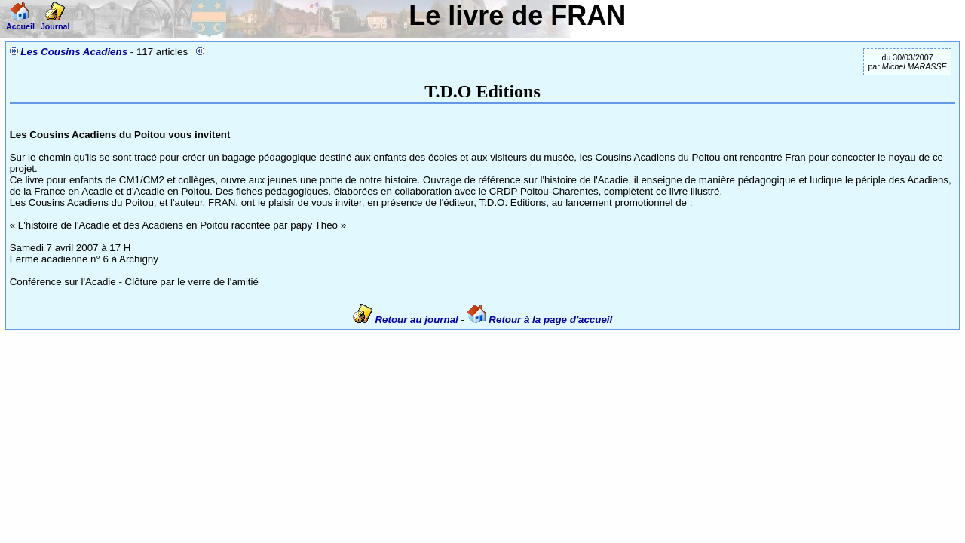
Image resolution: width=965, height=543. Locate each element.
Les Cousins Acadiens (73, 51)
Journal (55, 22)
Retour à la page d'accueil (540, 319)
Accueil (20, 22)
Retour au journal (407, 319)
